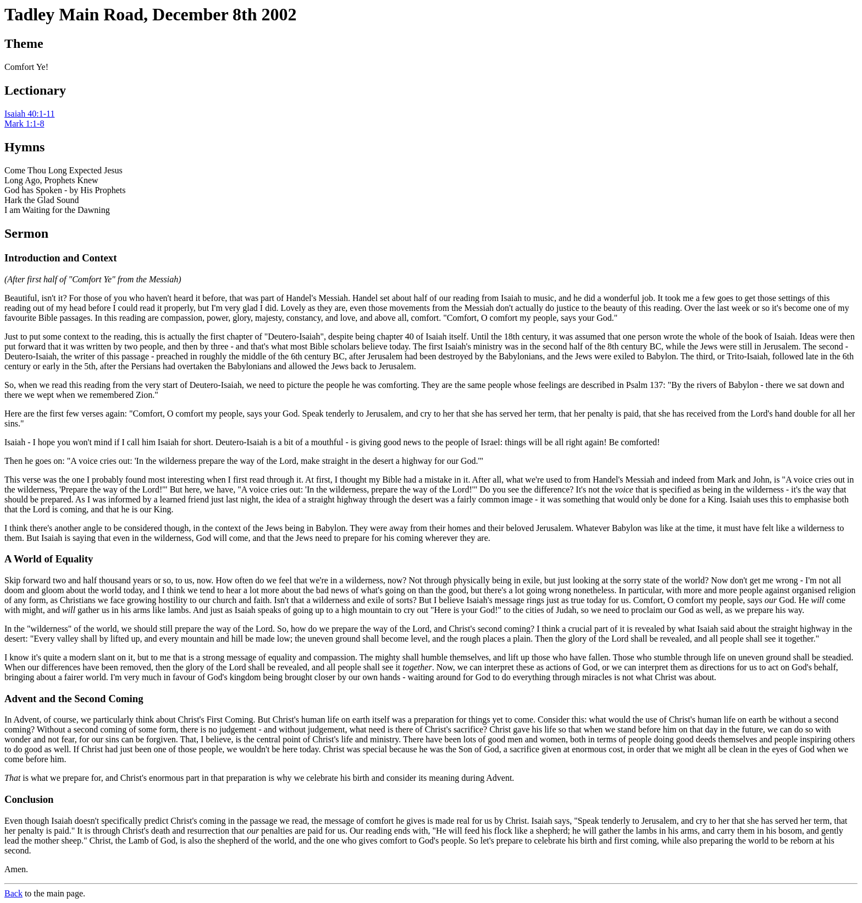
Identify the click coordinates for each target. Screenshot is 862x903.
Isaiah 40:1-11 (29, 113)
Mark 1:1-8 (24, 123)
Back (13, 893)
